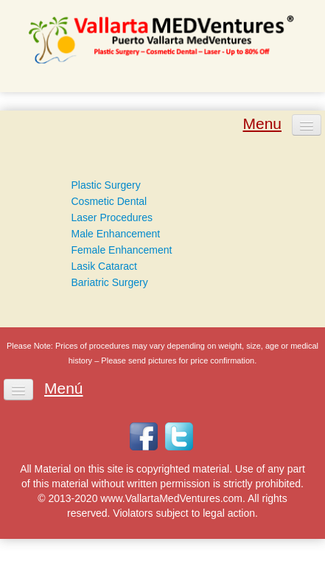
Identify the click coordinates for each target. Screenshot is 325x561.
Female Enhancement (121, 250)
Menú (63, 388)
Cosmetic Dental (109, 201)
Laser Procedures (112, 217)
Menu (262, 123)
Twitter (179, 436)
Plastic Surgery (106, 185)
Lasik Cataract (104, 266)
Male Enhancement (116, 234)
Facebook (144, 436)
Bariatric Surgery (109, 282)
